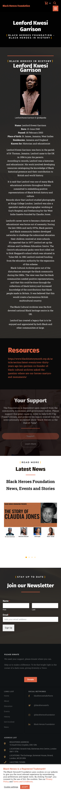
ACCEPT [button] (25, 787)
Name (6, 601)
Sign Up (8, 628)
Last (33, 610)
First (4, 610)
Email (6, 615)
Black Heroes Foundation (16, 5)
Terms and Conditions (23, 781)
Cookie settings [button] (11, 787)
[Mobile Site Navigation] (55, 8)
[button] (54, 3)
